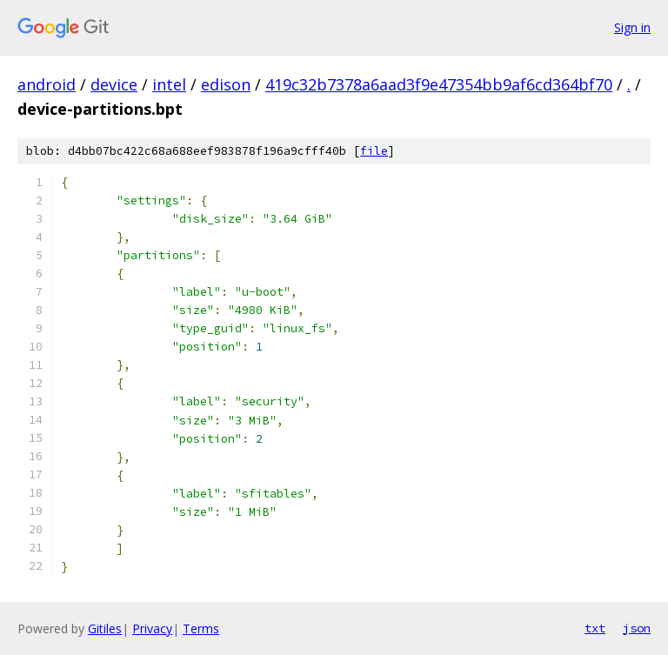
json (637, 628)
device (113, 84)
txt (594, 628)
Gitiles (105, 628)
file (374, 151)
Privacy (152, 628)
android (46, 84)
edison (225, 84)
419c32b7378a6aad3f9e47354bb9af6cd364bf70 (438, 84)
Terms (201, 628)
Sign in (632, 27)
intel (169, 84)
